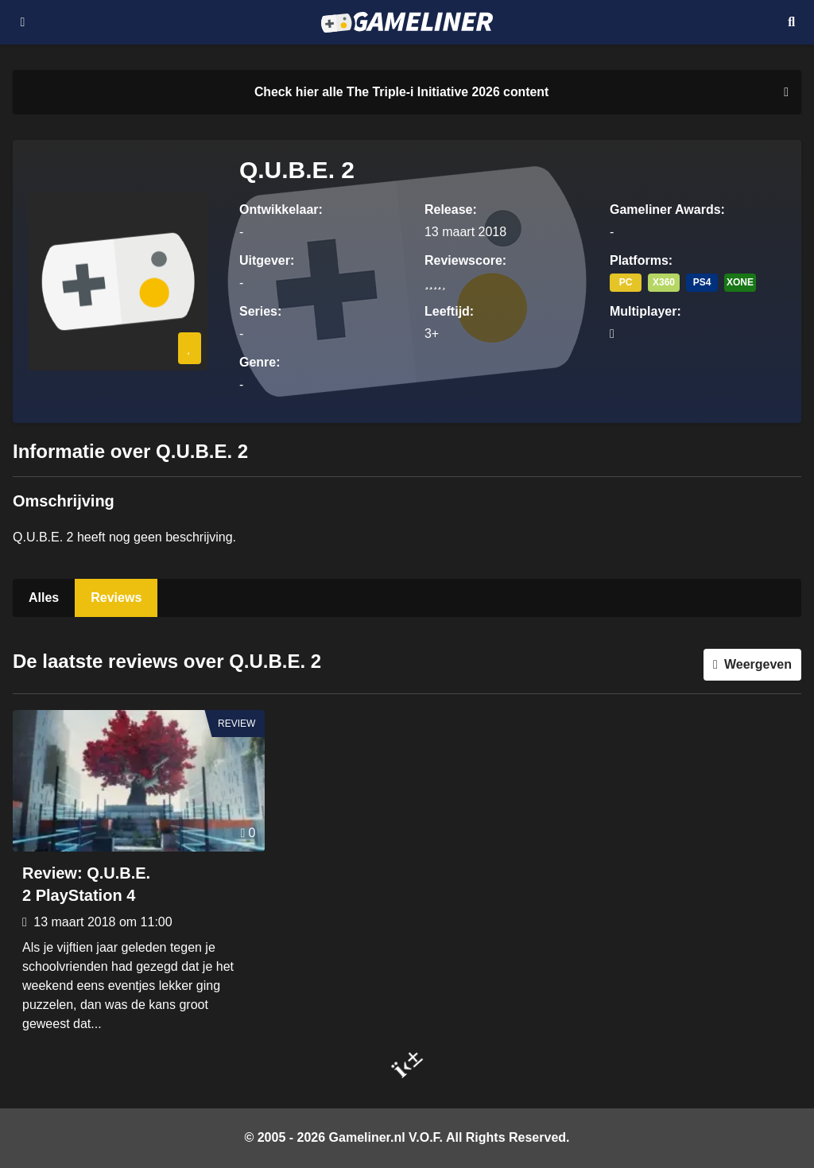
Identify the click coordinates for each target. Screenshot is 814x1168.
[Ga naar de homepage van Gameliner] (406, 22)
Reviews (116, 597)
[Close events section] (783, 92)
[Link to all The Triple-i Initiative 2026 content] (401, 92)
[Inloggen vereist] (189, 348)
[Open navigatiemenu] (22, 22)
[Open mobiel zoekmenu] (791, 22)
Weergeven (758, 664)
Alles (44, 597)
